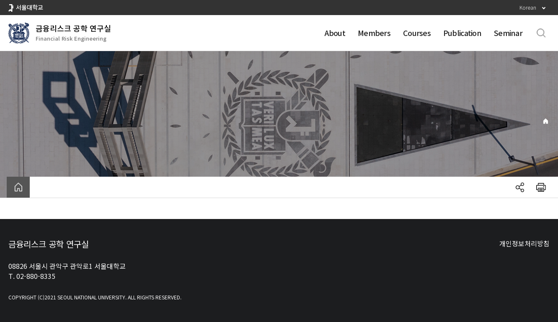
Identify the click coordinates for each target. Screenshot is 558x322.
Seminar (508, 32)
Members (374, 32)
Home (545, 121)
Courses (417, 32)
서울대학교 (29, 7)
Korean (527, 7)
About (335, 32)
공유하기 (519, 187)
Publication (462, 32)
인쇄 (540, 187)
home (18, 187)
